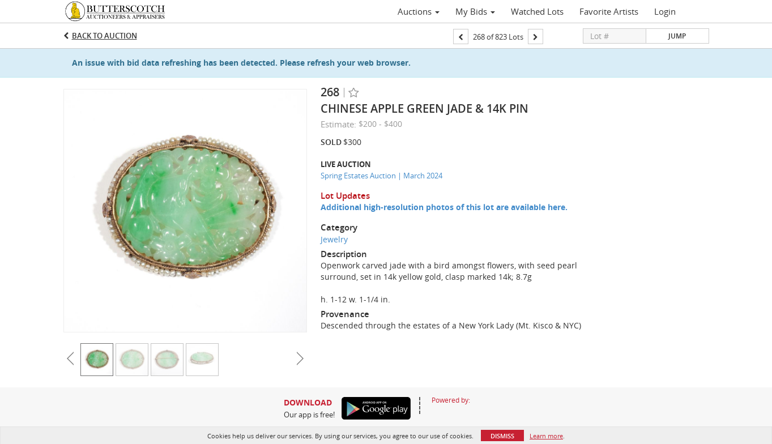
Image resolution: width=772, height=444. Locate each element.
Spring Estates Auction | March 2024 (381, 175)
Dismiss (502, 436)
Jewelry (334, 239)
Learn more (546, 436)
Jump (677, 36)
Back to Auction (104, 36)
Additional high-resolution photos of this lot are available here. (444, 207)
